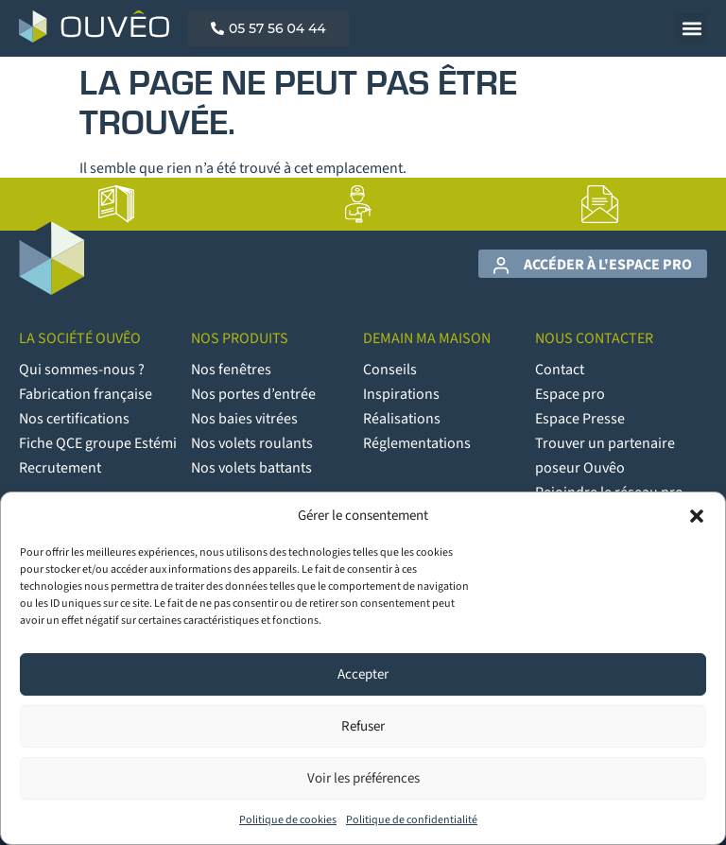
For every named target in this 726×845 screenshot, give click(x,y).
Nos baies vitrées (244, 418)
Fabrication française (85, 394)
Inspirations (401, 394)
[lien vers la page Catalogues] (116, 204)
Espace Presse (580, 418)
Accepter (363, 674)
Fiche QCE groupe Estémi (98, 443)
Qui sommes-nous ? (82, 369)
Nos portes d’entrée (253, 394)
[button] (696, 516)
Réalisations (402, 418)
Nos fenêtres (231, 369)
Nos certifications (74, 418)
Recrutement (60, 467)
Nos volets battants (251, 467)
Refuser (363, 726)
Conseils (390, 369)
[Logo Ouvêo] (94, 26)
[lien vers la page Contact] (600, 204)
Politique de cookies (288, 820)
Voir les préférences (363, 778)
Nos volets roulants (252, 443)
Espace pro (570, 394)
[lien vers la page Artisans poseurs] (358, 204)
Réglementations (417, 443)
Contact (559, 369)
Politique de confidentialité (411, 820)
